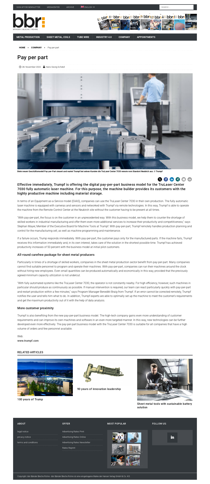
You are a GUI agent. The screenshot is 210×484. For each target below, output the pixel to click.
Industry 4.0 (104, 37)
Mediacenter (53, 7)
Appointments (146, 37)
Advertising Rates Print (73, 431)
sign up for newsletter (28, 7)
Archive (70, 7)
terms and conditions (27, 442)
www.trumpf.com (28, 340)
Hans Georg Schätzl (55, 67)
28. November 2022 (31, 67)
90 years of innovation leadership (99, 389)
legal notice (22, 431)
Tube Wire (83, 37)
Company (124, 37)
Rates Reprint (68, 448)
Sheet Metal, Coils (58, 37)
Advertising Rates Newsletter (76, 442)
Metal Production (28, 37)
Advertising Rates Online (74, 437)
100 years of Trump (30, 399)
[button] (160, 179)
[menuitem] (87, 7)
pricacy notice (24, 437)
